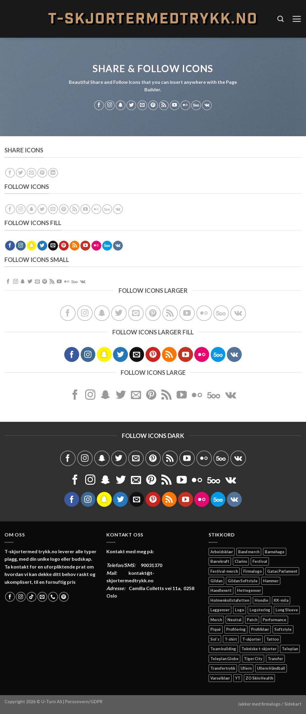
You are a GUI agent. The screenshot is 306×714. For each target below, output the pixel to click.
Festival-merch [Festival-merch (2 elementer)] (224, 571)
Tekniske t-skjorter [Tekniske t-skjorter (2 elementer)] (258, 648)
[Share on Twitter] (21, 173)
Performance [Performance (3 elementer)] (274, 619)
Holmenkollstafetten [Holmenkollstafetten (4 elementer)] (229, 600)
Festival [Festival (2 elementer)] (260, 561)
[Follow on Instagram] (110, 105)
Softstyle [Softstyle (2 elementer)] (283, 629)
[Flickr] (185, 105)
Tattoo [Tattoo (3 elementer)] (272, 639)
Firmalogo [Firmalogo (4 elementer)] (252, 571)
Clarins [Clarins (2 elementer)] (241, 561)
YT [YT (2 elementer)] (237, 678)
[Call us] (53, 597)
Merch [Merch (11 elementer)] (216, 619)
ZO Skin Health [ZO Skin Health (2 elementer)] (259, 678)
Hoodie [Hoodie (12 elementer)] (261, 600)
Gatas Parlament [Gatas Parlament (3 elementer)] (282, 571)
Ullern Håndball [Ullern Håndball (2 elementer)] (271, 668)
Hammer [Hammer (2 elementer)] (271, 580)
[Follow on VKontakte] (207, 105)
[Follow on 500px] (196, 105)
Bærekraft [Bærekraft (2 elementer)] (219, 561)
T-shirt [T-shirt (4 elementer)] (231, 639)
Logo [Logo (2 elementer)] (239, 609)
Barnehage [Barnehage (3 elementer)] (274, 551)
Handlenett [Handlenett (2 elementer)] (221, 590)
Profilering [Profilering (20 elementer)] (236, 629)
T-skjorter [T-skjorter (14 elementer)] (251, 639)
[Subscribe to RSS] (164, 105)
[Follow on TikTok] (31, 597)
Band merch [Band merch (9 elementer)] (248, 551)
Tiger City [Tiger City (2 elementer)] (253, 658)
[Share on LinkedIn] (53, 173)
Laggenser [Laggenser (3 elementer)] (220, 609)
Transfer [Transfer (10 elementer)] (275, 658)
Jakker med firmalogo (259, 704)
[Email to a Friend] (31, 173)
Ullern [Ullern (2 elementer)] (246, 668)
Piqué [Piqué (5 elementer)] (215, 629)
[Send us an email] (142, 105)
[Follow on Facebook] (99, 105)
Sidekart (293, 704)
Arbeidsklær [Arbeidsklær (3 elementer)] (221, 551)
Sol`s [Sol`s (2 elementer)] (214, 639)
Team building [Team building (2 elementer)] (223, 648)
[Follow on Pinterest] (153, 105)
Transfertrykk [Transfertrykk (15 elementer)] (222, 668)
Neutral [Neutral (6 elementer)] (234, 619)
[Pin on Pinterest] (42, 173)
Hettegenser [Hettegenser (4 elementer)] (249, 590)
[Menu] (297, 19)
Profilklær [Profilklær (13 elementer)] (260, 629)
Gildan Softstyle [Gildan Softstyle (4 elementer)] (243, 580)
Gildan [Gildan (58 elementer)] (216, 580)
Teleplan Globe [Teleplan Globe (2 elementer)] (224, 658)
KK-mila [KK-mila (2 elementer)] (281, 600)
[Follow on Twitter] (131, 105)
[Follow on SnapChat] (121, 105)
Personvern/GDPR (83, 701)
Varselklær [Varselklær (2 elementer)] (220, 678)
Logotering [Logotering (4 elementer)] (260, 609)
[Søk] (280, 18)
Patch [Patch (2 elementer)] (252, 619)
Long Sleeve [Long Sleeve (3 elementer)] (287, 609)
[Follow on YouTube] (175, 105)
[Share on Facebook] (10, 173)
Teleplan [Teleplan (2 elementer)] (290, 648)
